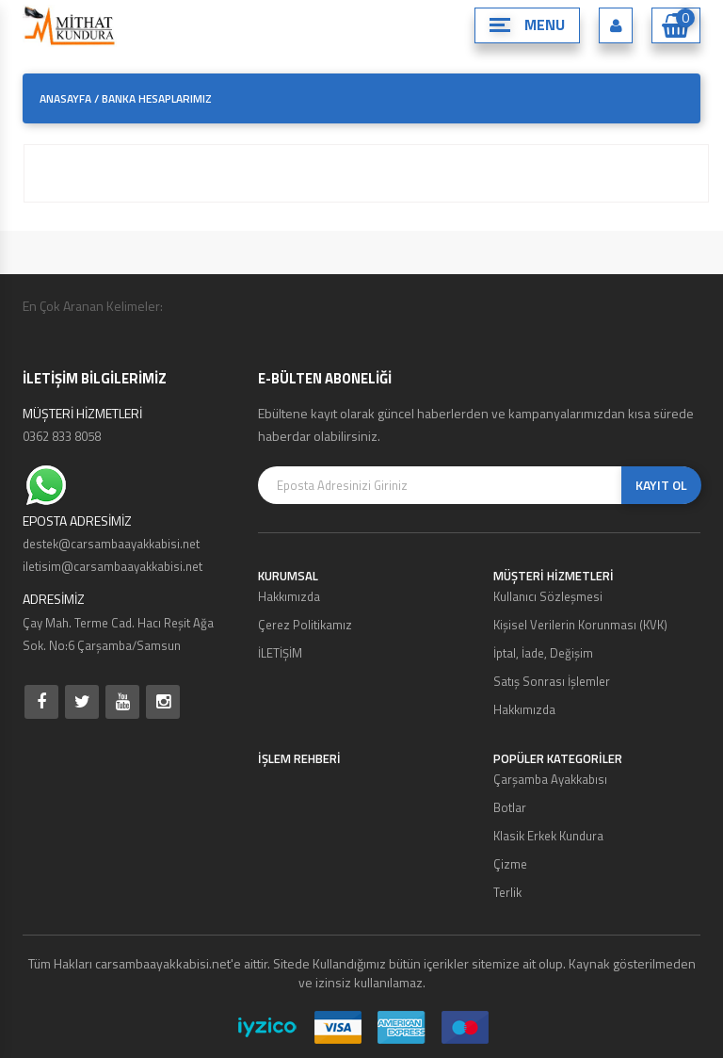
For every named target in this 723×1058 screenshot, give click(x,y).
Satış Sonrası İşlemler (551, 681)
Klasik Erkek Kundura (548, 835)
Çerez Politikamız (305, 624)
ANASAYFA (65, 98)
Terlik (507, 892)
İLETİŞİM (280, 652)
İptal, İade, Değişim (543, 652)
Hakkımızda (289, 596)
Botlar (509, 807)
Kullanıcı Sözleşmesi (547, 596)
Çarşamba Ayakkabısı (550, 779)
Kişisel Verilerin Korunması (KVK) (580, 624)
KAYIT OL (661, 485)
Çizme (510, 864)
